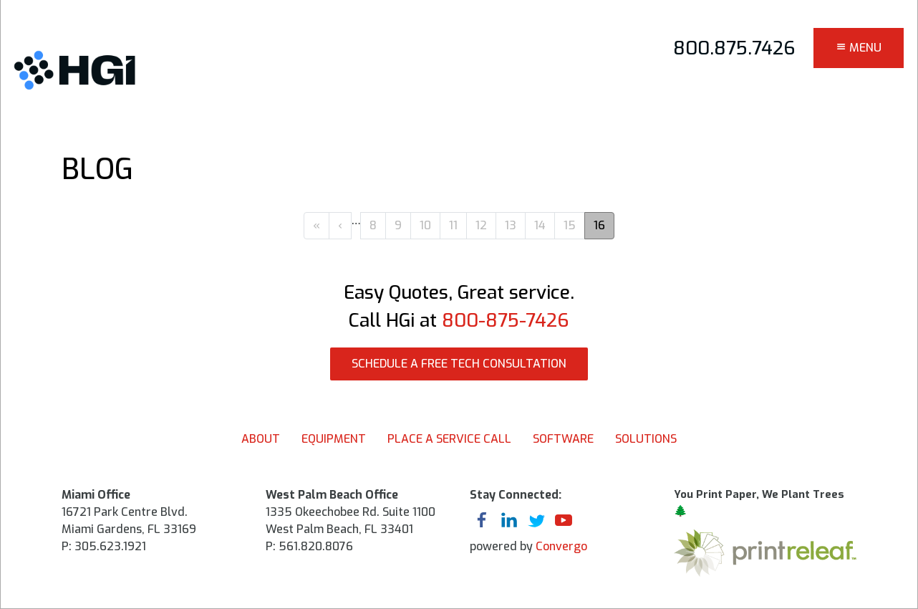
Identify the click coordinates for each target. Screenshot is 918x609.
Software (563, 438)
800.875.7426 (734, 48)
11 (453, 225)
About (260, 438)
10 (425, 225)
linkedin (509, 520)
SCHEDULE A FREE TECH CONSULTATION (459, 363)
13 (510, 225)
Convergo (561, 546)
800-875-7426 (505, 320)
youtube (563, 520)
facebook (482, 520)
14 (540, 225)
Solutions (646, 438)
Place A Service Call (449, 438)
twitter (536, 520)
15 (570, 225)
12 (481, 225)
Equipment (333, 438)
